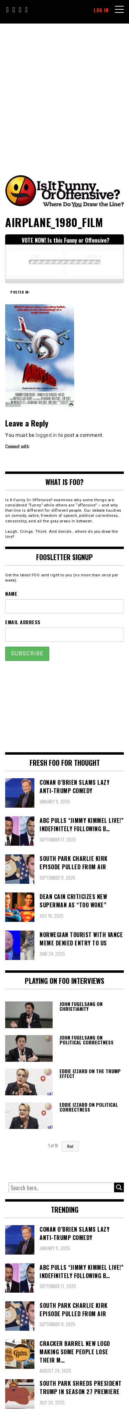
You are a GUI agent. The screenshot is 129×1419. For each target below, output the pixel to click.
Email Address (23, 622)
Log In (101, 10)
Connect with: (17, 446)
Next (70, 1146)
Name (11, 593)
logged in (46, 435)
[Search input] (61, 1188)
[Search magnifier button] (119, 1187)
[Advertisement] (64, 92)
